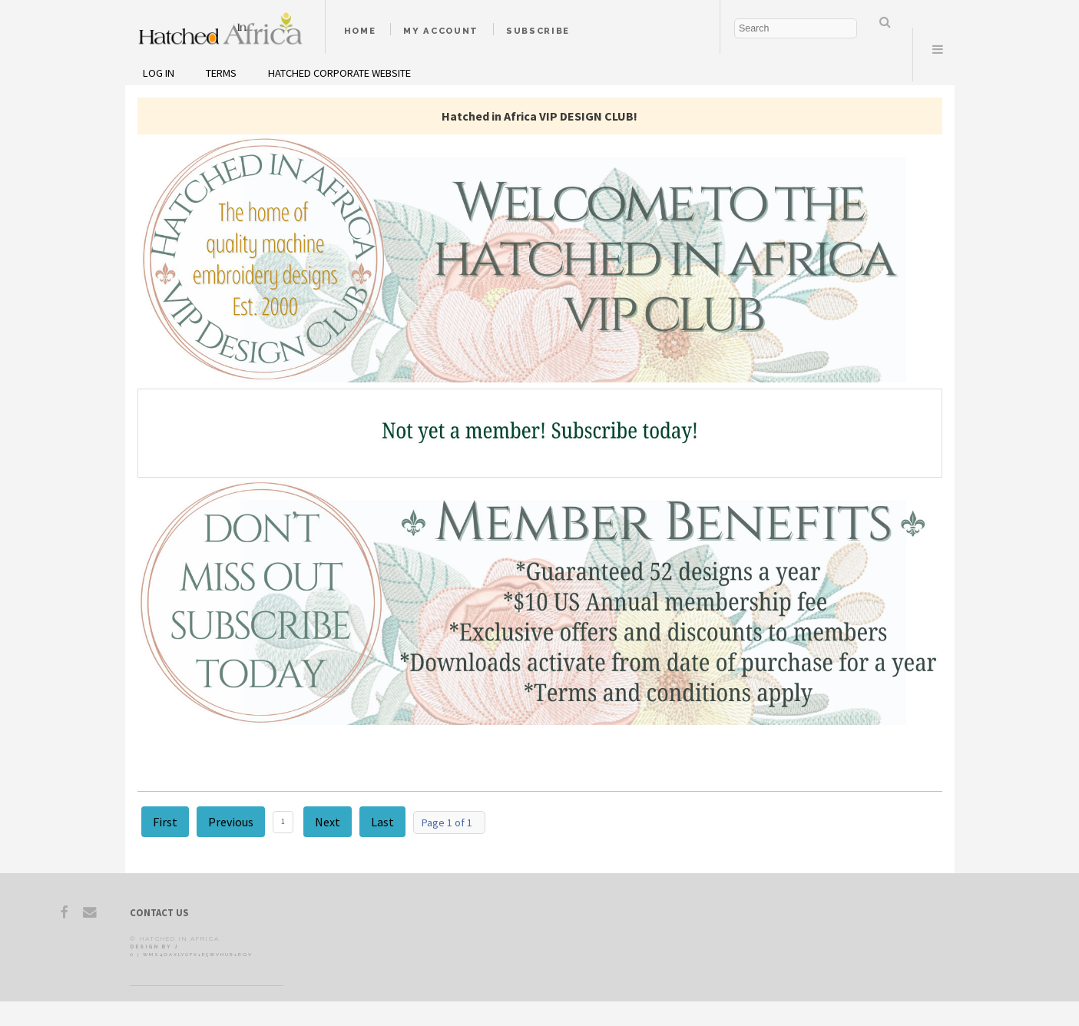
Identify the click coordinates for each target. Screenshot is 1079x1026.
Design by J (154, 946)
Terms (221, 73)
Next (327, 821)
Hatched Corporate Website (339, 73)
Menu (937, 49)
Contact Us (159, 912)
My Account (440, 30)
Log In (158, 73)
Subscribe (538, 30)
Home (360, 30)
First (165, 821)
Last (382, 821)
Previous (230, 821)
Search (885, 21)
